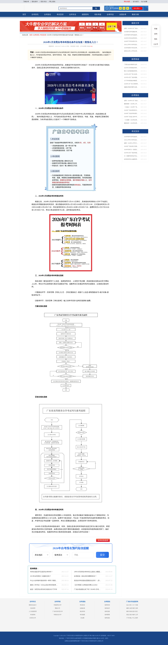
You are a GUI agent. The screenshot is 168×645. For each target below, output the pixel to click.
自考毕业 (110, 14)
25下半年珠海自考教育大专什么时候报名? (131, 80)
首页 (24, 14)
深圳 (136, 608)
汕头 (127, 605)
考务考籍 (97, 14)
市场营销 (32, 614)
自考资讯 (35, 14)
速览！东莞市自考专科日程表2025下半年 (43, 589)
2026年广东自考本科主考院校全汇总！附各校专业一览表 (131, 110)
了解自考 (26, 1)
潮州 (127, 611)
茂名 (130, 614)
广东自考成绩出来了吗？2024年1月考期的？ (87, 589)
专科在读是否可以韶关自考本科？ (41, 572)
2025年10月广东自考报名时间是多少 (131, 77)
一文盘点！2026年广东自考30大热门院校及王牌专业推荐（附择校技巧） (131, 107)
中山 (133, 618)
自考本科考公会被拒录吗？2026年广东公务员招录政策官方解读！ (131, 159)
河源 (136, 605)
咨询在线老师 (103, 540)
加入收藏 (144, 1)
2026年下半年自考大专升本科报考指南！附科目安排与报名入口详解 (131, 41)
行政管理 (32, 608)
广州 (127, 618)
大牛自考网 (83, 46)
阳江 (136, 611)
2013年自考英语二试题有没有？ (40, 576)
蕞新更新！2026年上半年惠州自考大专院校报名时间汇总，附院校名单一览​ (131, 104)
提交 (102, 554)
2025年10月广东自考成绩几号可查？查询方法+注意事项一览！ (131, 152)
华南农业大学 (57, 614)
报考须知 (107, 618)
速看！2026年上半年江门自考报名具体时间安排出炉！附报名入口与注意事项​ (131, 143)
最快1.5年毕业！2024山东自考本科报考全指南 (44, 585)
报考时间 (107, 605)
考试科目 (82, 605)
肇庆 (133, 608)
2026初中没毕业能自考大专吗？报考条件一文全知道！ (131, 31)
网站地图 (127, 1)
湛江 (130, 605)
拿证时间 (82, 611)
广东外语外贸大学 (57, 611)
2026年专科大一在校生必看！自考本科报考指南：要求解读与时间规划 (131, 149)
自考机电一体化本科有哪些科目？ (85, 576)
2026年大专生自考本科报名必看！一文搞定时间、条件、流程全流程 (131, 38)
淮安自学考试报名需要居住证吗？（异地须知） (87, 580)
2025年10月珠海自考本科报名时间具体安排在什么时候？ (131, 67)
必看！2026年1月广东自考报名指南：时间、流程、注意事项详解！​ (131, 28)
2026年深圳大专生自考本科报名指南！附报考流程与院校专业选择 (131, 48)
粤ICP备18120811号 (95, 635)
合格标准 (82, 608)
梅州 (133, 614)
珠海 (130, 611)
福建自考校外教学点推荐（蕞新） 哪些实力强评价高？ (131, 87)
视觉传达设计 (33, 605)
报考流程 (107, 611)
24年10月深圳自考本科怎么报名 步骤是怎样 (87, 572)
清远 (127, 614)
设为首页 (136, 1)
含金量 (82, 618)
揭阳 (127, 608)
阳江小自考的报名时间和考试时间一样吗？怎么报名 (131, 71)
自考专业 (72, 14)
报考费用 (107, 614)
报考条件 (107, 608)
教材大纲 (135, 14)
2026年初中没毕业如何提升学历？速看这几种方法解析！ (131, 35)
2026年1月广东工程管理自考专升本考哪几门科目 (131, 84)
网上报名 (52, 1)
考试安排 (60, 14)
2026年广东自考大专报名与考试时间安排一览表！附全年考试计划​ (131, 146)
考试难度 (82, 614)
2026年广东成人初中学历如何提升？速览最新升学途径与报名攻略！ (131, 116)
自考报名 (47, 14)
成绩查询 (85, 14)
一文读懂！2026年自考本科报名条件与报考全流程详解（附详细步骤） (131, 120)
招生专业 (44, 1)
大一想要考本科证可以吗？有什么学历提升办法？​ (131, 156)
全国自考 (122, 14)
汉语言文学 (32, 618)
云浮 (136, 614)
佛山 (130, 618)
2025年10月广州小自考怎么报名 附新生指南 (131, 74)
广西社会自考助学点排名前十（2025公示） (131, 64)
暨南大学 (57, 608)
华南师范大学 (57, 605)
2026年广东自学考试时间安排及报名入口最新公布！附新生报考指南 (131, 113)
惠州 (136, 618)
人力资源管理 (33, 611)
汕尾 (130, 608)
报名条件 (35, 1)
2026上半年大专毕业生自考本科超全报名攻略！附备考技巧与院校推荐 (131, 44)
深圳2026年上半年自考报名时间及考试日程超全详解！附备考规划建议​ (131, 51)
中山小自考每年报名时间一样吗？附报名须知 (44, 580)
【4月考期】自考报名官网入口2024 (85, 585)
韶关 (133, 611)
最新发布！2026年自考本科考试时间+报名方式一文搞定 (131, 123)
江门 (133, 605)
